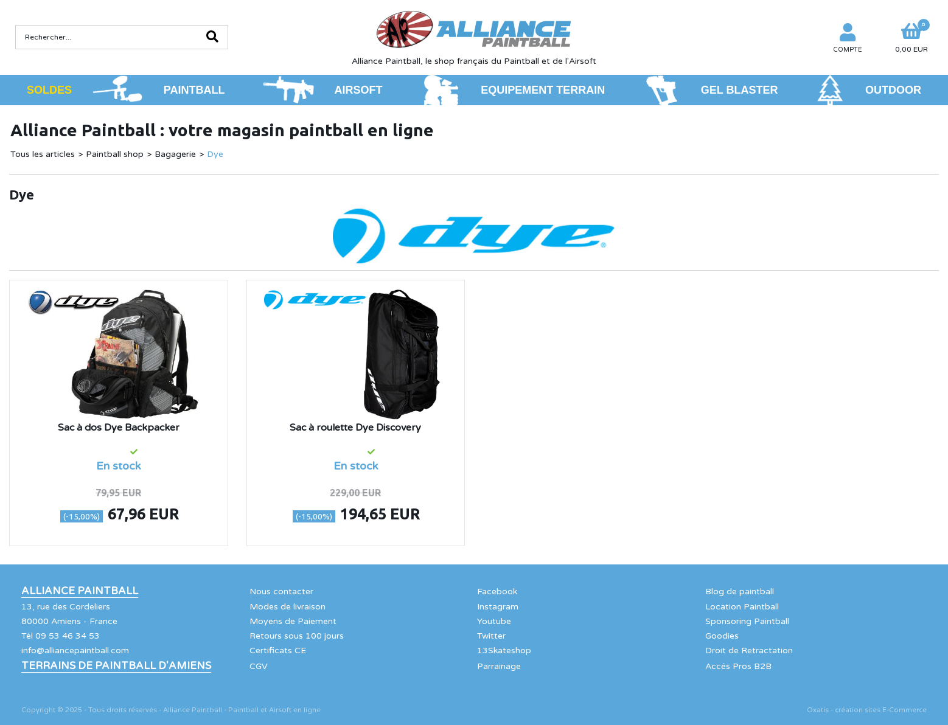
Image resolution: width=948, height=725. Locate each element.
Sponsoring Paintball (747, 621)
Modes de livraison (287, 607)
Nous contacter (281, 591)
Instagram (497, 607)
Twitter (491, 636)
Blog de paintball (739, 591)
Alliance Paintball (79, 591)
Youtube (494, 621)
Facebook (497, 591)
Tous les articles (42, 154)
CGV (258, 666)
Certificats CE (277, 650)
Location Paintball (742, 607)
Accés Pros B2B (738, 666)
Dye (215, 154)
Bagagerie (175, 154)
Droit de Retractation (749, 650)
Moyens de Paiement (292, 621)
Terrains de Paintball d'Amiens (116, 666)
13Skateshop (504, 650)
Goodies (722, 636)
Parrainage (499, 666)
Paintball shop (115, 154)
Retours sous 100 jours (296, 636)
